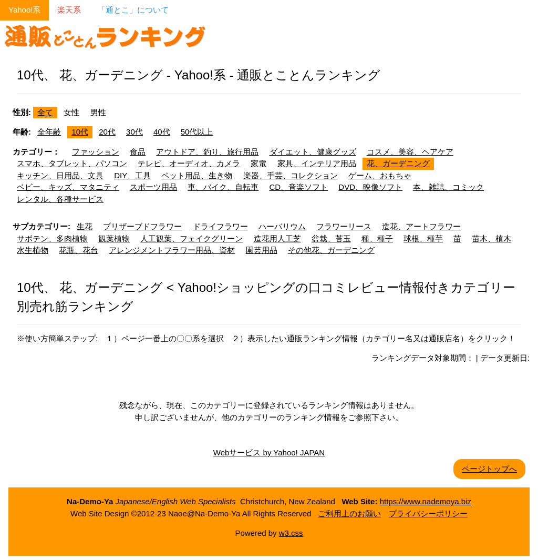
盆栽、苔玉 (331, 238)
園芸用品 (261, 250)
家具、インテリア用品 (316, 163)
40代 (161, 131)
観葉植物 (114, 238)
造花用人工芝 (277, 238)
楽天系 (69, 9)
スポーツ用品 (153, 186)
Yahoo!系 (24, 9)
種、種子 (377, 238)
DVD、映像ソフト (370, 186)
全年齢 (49, 131)
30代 (134, 131)
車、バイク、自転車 (223, 186)
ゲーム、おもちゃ (379, 175)
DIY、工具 (132, 175)
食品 (138, 151)
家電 (258, 163)
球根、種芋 (423, 238)
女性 (71, 112)
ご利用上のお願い (349, 513)
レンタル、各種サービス (60, 199)
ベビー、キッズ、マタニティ (68, 186)
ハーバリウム (282, 226)
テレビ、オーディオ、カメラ (189, 163)
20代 (107, 131)
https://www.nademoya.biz (425, 501)
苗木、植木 (491, 238)
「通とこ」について (133, 9)
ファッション (95, 151)
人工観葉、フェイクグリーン (191, 238)
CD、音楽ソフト (299, 186)
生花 (84, 226)
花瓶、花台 (78, 250)
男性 (98, 112)
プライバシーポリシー (428, 513)
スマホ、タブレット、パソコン (72, 163)
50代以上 (197, 131)
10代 (79, 131)
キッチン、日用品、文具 (60, 175)
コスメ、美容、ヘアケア (410, 151)
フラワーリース (343, 226)
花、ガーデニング (398, 163)
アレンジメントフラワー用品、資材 (172, 250)
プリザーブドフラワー (142, 226)
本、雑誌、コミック (448, 186)
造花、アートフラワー (421, 226)
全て (45, 112)
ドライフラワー (220, 226)
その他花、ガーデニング (331, 250)
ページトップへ (489, 468)
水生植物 (32, 250)
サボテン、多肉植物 (52, 238)
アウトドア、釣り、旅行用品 (207, 151)
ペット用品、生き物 (196, 175)
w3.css (291, 532)
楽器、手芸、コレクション (290, 175)
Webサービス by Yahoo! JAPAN (269, 452)
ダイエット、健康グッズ (313, 151)
